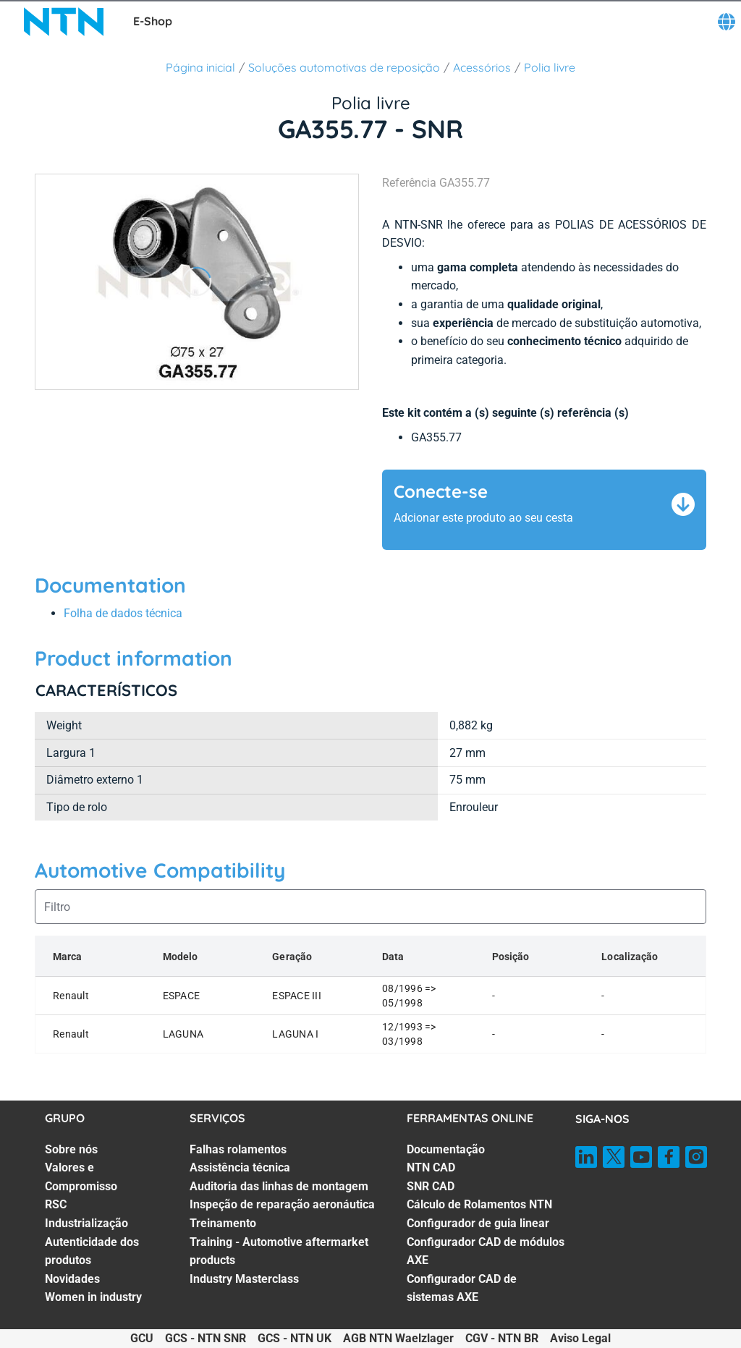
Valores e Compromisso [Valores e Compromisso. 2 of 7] (81, 1177)
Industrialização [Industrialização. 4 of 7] (86, 1223)
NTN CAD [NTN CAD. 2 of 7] (431, 1167)
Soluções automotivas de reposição (344, 67)
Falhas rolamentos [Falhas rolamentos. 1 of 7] (238, 1149)
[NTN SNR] (64, 21)
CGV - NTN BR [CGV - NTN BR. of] (501, 1338)
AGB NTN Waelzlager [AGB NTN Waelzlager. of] (398, 1338)
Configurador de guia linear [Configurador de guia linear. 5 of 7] (478, 1223)
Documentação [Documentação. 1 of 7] (446, 1149)
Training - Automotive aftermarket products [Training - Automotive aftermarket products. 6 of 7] (279, 1251)
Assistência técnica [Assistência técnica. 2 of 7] (240, 1167)
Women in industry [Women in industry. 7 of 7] (93, 1297)
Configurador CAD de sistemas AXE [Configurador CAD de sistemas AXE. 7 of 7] (462, 1288)
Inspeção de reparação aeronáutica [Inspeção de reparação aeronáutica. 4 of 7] (282, 1204)
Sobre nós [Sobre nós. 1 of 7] (71, 1149)
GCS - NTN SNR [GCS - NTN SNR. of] (205, 1338)
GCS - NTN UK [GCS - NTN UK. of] (294, 1338)
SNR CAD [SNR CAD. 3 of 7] (430, 1186)
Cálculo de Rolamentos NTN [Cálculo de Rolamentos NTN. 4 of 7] (479, 1204)
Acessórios (482, 67)
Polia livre (549, 67)
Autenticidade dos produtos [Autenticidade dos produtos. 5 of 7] (92, 1251)
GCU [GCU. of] (141, 1338)
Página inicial (200, 67)
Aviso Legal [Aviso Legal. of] (580, 1338)
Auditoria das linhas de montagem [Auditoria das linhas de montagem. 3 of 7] (279, 1186)
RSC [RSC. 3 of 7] (56, 1204)
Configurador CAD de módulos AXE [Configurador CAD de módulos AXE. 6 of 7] (485, 1251)
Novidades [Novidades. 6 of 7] (72, 1279)
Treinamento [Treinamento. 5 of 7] (223, 1223)
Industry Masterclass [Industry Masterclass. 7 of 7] (244, 1279)
